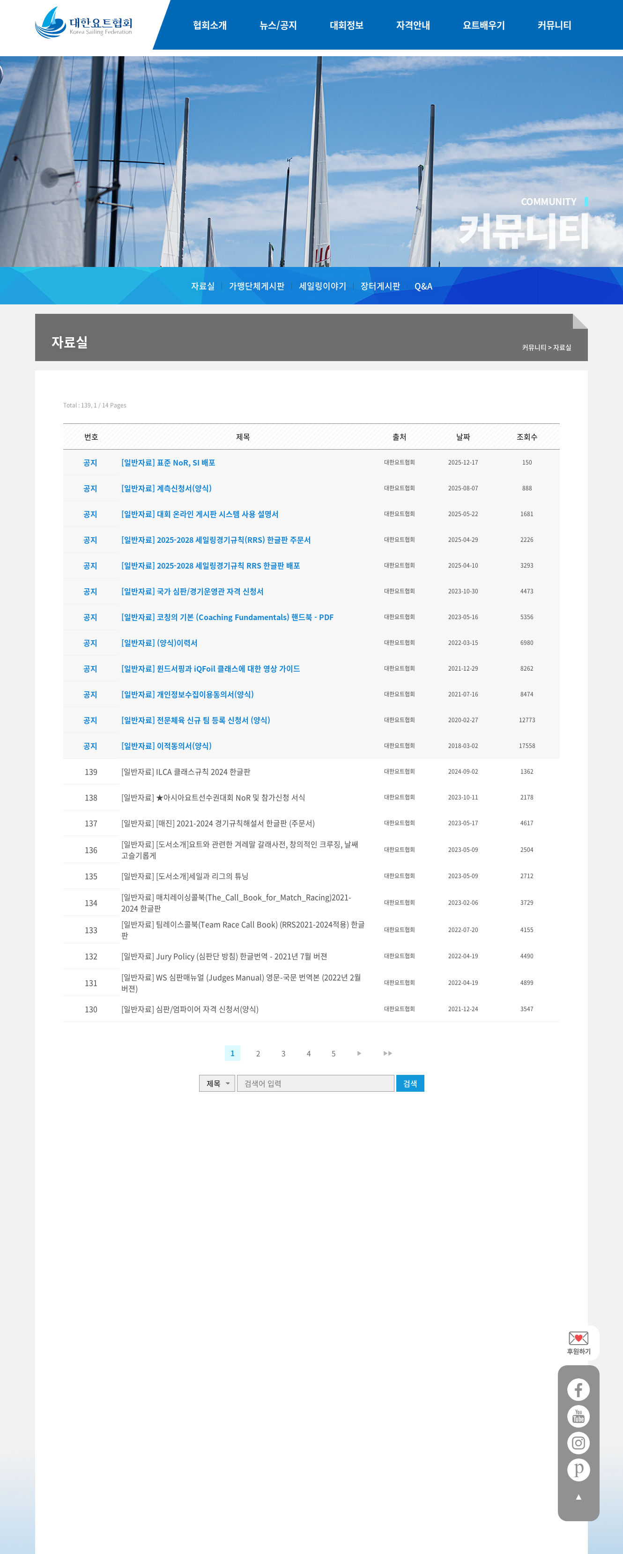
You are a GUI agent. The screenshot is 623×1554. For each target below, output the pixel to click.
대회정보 (346, 28)
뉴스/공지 (278, 28)
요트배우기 (484, 28)
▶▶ (400, 1078)
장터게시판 (380, 286)
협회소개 (210, 28)
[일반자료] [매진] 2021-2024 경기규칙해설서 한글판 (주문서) (210, 823)
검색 (410, 1109)
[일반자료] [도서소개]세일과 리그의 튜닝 (177, 885)
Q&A (423, 286)
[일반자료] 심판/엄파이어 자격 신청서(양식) (182, 1048)
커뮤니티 (554, 28)
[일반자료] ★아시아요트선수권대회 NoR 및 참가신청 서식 (206, 797)
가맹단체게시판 (257, 286)
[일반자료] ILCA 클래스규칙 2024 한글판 (178, 771)
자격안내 (413, 28)
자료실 (203, 286)
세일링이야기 (323, 286)
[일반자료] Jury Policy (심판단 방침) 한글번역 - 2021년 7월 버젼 (217, 985)
